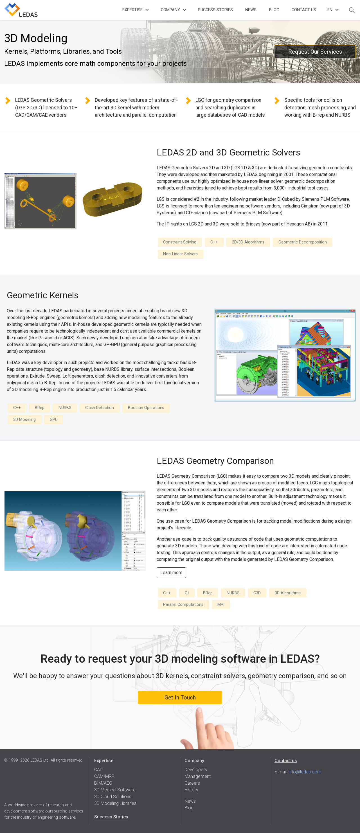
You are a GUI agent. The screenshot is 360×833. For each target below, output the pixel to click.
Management (197, 776)
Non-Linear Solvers (180, 254)
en (329, 10)
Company (170, 10)
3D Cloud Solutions (112, 796)
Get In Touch (180, 697)
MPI (220, 604)
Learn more (171, 572)
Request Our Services (315, 51)
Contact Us (304, 10)
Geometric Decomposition (302, 242)
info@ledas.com (305, 772)
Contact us (285, 760)
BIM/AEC (103, 783)
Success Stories (215, 10)
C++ (214, 242)
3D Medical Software (115, 790)
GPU (54, 419)
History (191, 790)
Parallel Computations (183, 604)
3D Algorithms (288, 593)
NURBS (64, 407)
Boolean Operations (146, 407)
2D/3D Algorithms (248, 242)
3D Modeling (24, 419)
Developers (195, 769)
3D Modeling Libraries (115, 803)
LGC (199, 100)
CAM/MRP (104, 776)
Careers (192, 783)
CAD (98, 769)
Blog (274, 10)
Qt (187, 593)
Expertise (132, 10)
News (250, 10)
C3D (257, 593)
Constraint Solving (179, 242)
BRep (39, 407)
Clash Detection (99, 407)
